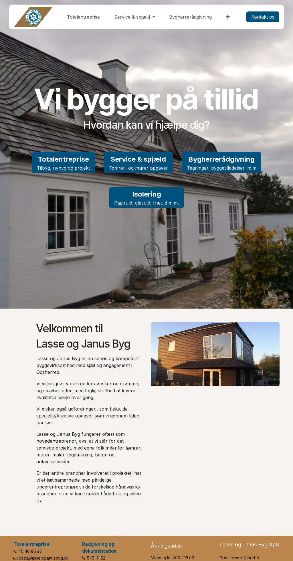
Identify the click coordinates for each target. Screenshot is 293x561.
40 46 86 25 (30, 551)
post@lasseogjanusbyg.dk (44, 558)
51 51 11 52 (96, 558)
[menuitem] (83, 17)
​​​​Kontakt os (262, 17)
